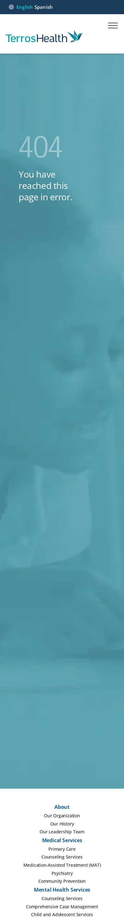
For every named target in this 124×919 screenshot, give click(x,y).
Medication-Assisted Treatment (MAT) (62, 865)
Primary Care (62, 849)
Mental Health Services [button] (62, 889)
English (24, 7)
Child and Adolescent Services (62, 914)
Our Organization (62, 816)
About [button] (62, 806)
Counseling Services (62, 857)
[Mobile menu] (113, 26)
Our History (62, 824)
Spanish (43, 7)
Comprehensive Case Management (62, 907)
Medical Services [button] (62, 840)
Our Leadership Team (62, 832)
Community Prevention (62, 881)
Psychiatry (62, 873)
